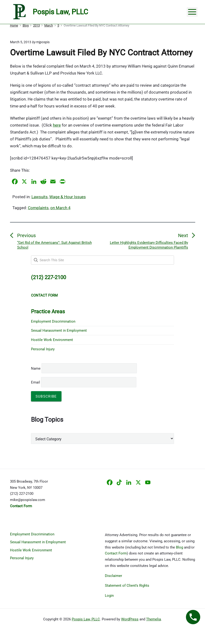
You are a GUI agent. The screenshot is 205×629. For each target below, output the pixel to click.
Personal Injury (43, 349)
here (57, 125)
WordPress (129, 619)
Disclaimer (113, 576)
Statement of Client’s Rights (127, 585)
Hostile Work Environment (52, 340)
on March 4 (60, 207)
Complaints (38, 207)
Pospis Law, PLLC (86, 619)
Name (36, 368)
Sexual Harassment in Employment (59, 330)
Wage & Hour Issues (67, 196)
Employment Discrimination (53, 321)
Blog (179, 547)
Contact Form (116, 553)
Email (83, 382)
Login (109, 595)
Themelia (153, 619)
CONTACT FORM (44, 295)
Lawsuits (39, 196)
